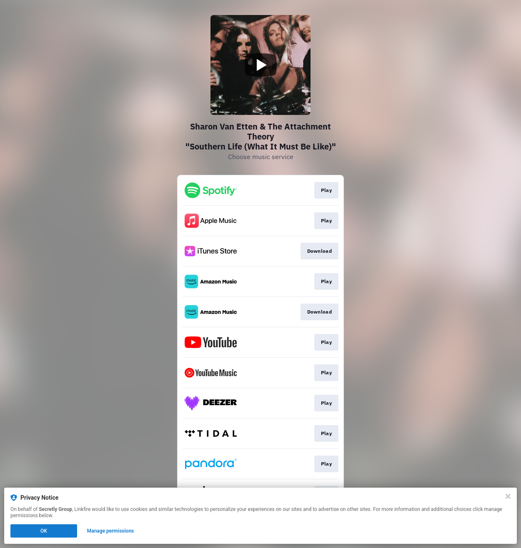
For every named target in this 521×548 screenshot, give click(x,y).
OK (43, 531)
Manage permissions (110, 531)
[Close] (508, 496)
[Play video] (260, 65)
